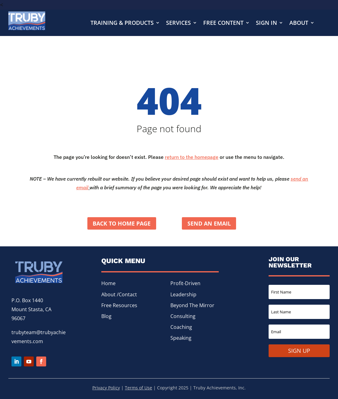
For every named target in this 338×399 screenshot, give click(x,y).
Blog (106, 316)
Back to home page (122, 223)
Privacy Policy (106, 388)
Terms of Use (138, 388)
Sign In (266, 23)
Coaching (181, 327)
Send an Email (209, 223)
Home (108, 283)
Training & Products (122, 23)
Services (178, 23)
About (298, 23)
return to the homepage (191, 157)
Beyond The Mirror (192, 305)
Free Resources (119, 305)
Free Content (223, 23)
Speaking (180, 338)
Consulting (182, 316)
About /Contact (119, 294)
